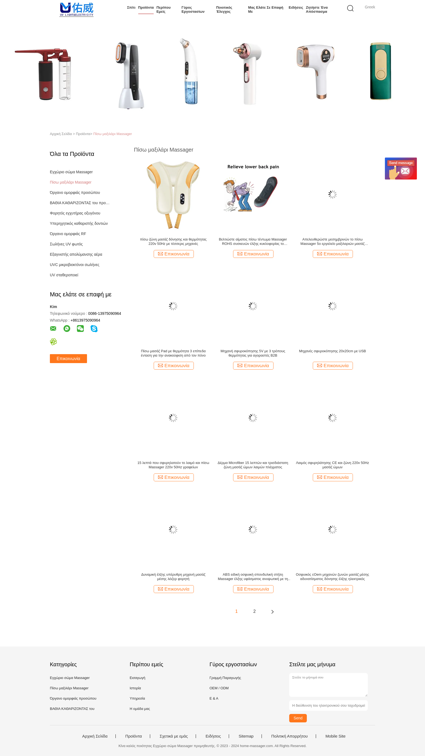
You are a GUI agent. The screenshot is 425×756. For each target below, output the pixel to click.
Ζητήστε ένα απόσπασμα (317, 9)
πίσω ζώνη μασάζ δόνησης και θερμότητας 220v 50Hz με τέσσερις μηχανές (173, 241)
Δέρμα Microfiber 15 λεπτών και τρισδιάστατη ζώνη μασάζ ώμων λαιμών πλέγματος (253, 465)
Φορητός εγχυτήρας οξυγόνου (75, 213)
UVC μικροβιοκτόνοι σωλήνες (74, 264)
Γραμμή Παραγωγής (225, 678)
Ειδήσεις (296, 7)
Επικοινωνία (68, 358)
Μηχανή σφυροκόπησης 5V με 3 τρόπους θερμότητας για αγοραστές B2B (253, 353)
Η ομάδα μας (140, 709)
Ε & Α (214, 698)
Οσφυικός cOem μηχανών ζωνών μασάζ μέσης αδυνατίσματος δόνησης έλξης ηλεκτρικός (332, 576)
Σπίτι (131, 7)
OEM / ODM (219, 688)
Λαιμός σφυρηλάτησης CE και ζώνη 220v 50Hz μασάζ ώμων (332, 465)
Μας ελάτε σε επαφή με (266, 9)
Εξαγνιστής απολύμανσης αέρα (76, 254)
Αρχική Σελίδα (95, 736)
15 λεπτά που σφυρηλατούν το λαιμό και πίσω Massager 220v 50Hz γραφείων (173, 465)
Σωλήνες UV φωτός (66, 244)
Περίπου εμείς (163, 9)
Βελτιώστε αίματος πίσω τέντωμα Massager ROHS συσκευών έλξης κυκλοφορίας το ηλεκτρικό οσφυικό (253, 241)
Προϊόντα (146, 7)
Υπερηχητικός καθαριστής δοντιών (79, 223)
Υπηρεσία (137, 698)
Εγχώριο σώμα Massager (71, 172)
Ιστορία (135, 688)
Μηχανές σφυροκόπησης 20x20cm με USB (332, 351)
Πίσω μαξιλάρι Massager (112, 134)
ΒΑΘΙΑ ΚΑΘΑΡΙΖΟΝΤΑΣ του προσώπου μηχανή (80, 203)
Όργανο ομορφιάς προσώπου (75, 192)
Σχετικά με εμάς (174, 736)
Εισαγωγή (137, 678)
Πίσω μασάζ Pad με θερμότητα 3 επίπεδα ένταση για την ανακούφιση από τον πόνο (173, 353)
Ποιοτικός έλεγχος (224, 9)
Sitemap (246, 736)
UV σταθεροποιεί (64, 275)
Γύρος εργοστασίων (193, 9)
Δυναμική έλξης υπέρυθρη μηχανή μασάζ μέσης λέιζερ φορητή (173, 576)
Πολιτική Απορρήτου (289, 736)
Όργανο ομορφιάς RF (68, 234)
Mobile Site (336, 736)
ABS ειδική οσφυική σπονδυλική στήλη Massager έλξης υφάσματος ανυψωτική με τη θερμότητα (253, 576)
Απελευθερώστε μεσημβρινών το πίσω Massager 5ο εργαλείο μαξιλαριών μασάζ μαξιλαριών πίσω (333, 241)
